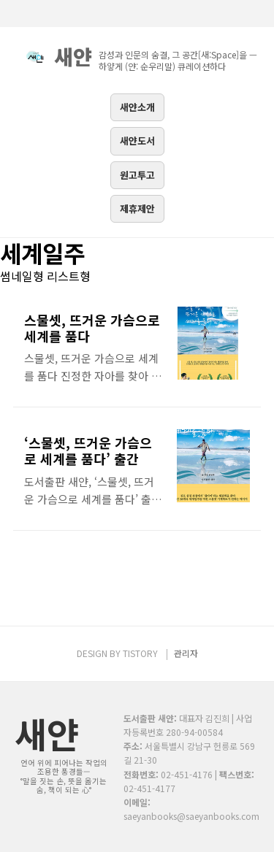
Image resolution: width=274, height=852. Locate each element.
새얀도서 (137, 140)
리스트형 (69, 276)
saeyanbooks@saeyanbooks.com (191, 816)
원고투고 (137, 175)
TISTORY (140, 653)
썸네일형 (22, 276)
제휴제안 (137, 208)
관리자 (186, 653)
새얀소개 (137, 107)
